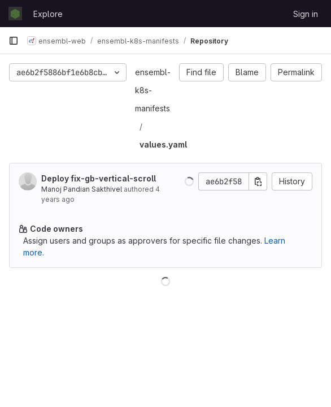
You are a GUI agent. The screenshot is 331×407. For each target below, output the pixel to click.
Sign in (305, 14)
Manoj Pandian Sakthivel (81, 189)
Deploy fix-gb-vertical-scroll (98, 178)
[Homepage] (15, 14)
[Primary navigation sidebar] (14, 41)
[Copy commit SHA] (258, 181)
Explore (48, 14)
